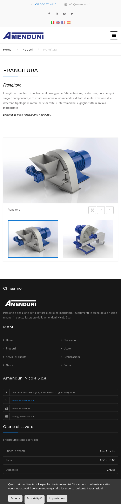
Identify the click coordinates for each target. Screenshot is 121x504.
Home (7, 49)
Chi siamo (70, 340)
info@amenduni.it (79, 4)
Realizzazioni (72, 357)
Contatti (69, 365)
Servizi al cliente (16, 357)
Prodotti (27, 49)
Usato (67, 348)
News (9, 365)
